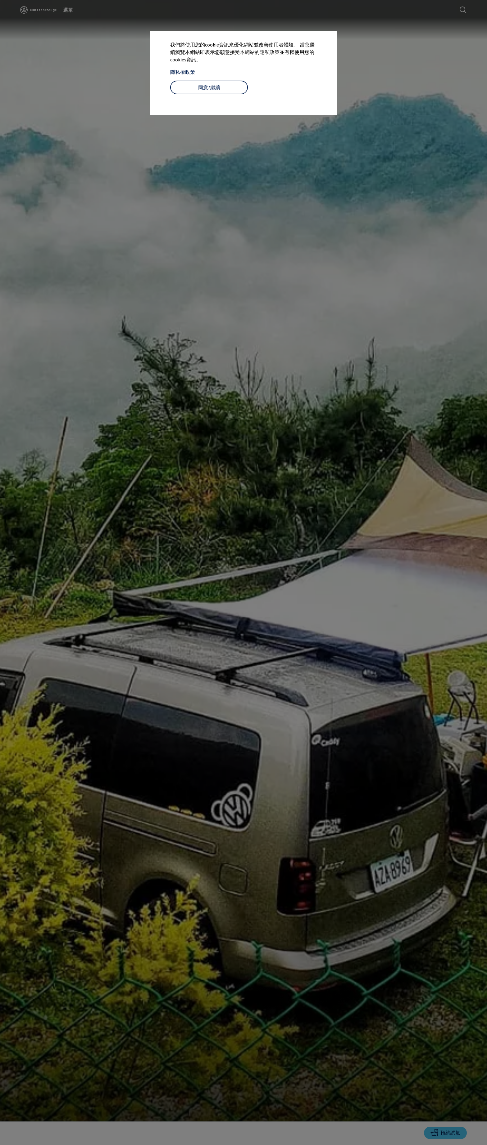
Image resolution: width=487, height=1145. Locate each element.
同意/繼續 (209, 87)
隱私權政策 (182, 72)
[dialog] (243, 572)
